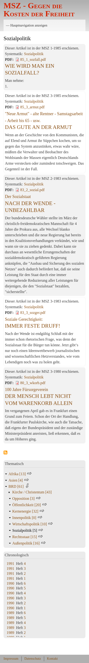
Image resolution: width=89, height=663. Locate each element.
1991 (10, 564)
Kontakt (52, 658)
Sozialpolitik (33, 54)
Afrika (18, 474)
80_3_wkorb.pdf (32, 383)
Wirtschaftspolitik (30, 524)
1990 (10, 583)
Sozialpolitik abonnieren (5, 453)
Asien (16, 480)
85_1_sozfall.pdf (33, 59)
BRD (17, 486)
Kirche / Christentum (32, 492)
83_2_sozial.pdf (32, 190)
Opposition (24, 498)
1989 (10, 613)
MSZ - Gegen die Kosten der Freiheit (39, 9)
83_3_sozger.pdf (32, 313)
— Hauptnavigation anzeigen (26, 25)
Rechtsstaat (25, 537)
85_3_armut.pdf (32, 107)
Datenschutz (32, 658)
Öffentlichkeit (27, 505)
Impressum (11, 658)
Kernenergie (25, 511)
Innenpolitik (24, 518)
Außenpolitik (26, 543)
